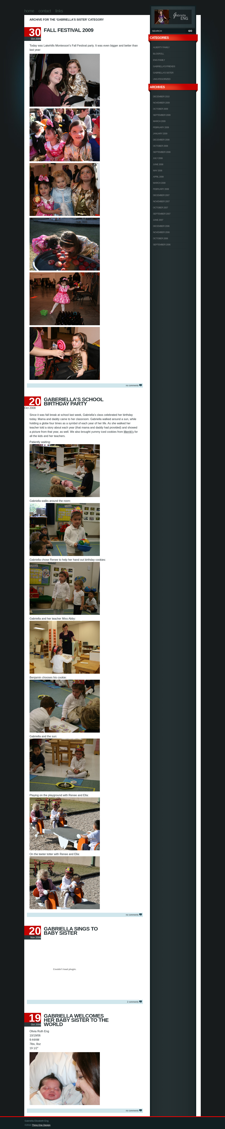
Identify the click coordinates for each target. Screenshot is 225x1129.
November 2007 (161, 201)
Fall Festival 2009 (68, 30)
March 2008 (159, 183)
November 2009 (161, 102)
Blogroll (158, 53)
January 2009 (160, 133)
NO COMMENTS (132, 385)
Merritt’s (129, 431)
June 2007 (158, 220)
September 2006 (162, 244)
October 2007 (160, 207)
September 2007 (162, 213)
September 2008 (162, 152)
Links (59, 10)
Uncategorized (162, 79)
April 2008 (158, 176)
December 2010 (161, 96)
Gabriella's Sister (163, 72)
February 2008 (161, 189)
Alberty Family (161, 47)
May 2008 (157, 170)
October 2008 (160, 146)
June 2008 (158, 164)
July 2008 (158, 158)
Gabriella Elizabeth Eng (173, 16)
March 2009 (159, 121)
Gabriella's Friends (164, 66)
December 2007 (161, 195)
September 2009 (162, 115)
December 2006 (161, 226)
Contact (44, 10)
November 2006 (161, 232)
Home (29, 10)
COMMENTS (133, 1002)
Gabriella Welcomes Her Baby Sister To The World (76, 1020)
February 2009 (161, 127)
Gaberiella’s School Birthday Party (73, 401)
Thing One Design (41, 1125)
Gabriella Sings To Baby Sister (71, 931)
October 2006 (160, 238)
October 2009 (160, 109)
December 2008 (161, 139)
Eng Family (159, 60)
